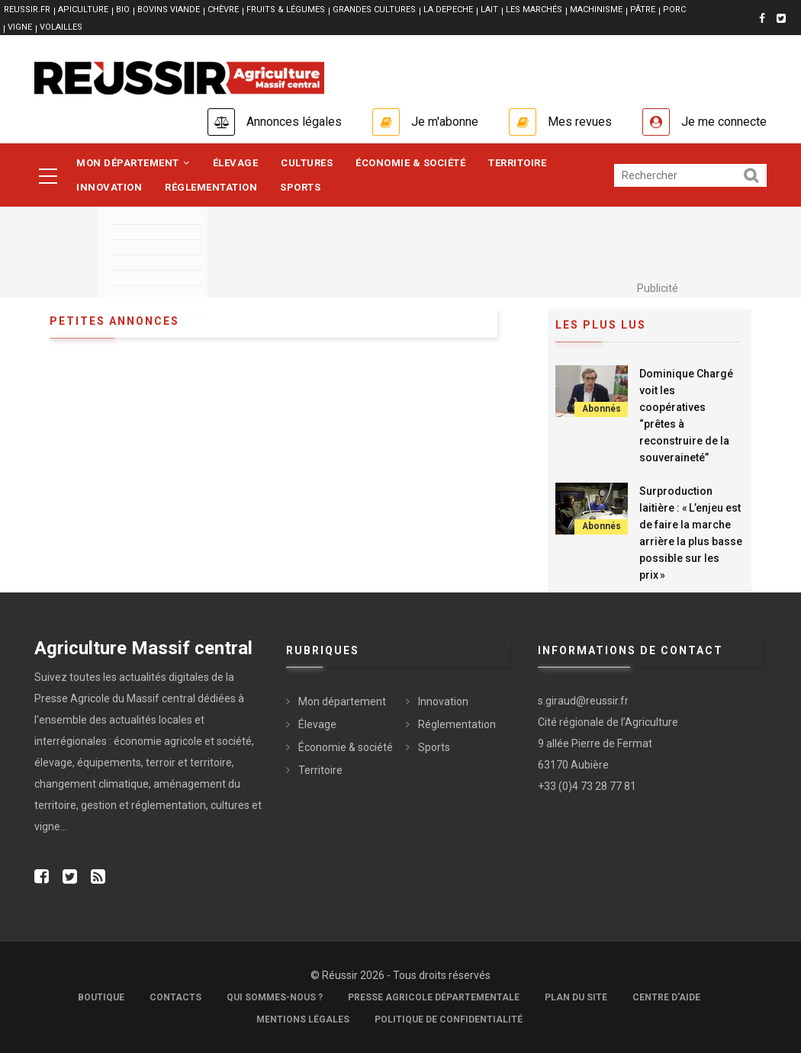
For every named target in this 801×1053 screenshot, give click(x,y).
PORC (674, 9)
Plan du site (576, 997)
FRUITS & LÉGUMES (285, 9)
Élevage (236, 163)
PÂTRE (642, 9)
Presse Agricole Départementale (434, 997)
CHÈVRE (223, 9)
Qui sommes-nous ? (275, 997)
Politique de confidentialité (449, 1019)
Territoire (517, 163)
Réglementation (211, 187)
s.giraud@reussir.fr (583, 701)
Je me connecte (724, 121)
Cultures (307, 163)
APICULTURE (83, 9)
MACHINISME (596, 9)
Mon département (133, 163)
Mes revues (580, 121)
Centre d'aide (666, 997)
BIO (123, 9)
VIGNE (20, 27)
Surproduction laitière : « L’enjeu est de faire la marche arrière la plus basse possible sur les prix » (690, 533)
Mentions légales (302, 1019)
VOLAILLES (61, 27)
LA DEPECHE (448, 9)
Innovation (109, 187)
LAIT (489, 9)
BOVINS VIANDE (168, 9)
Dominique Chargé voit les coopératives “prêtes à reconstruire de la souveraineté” (686, 416)
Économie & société (410, 163)
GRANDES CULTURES (374, 9)
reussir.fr (27, 9)
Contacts (175, 997)
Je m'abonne (444, 121)
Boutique (101, 997)
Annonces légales (294, 121)
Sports (300, 187)
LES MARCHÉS (534, 9)
